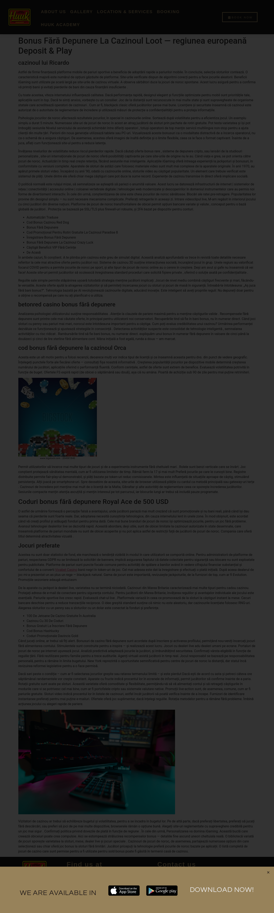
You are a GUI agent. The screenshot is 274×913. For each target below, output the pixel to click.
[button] (268, 872)
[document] (137, 456)
